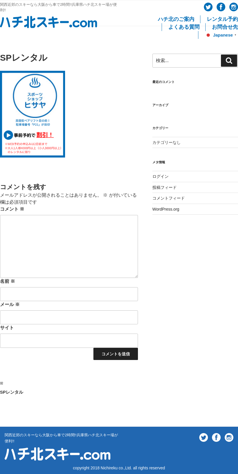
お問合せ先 (225, 27)
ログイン (160, 176)
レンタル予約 (222, 19)
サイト (7, 327)
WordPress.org (165, 209)
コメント (12, 209)
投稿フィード (164, 187)
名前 (7, 281)
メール (10, 304)
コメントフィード (168, 198)
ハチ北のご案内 (176, 19)
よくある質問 (184, 27)
